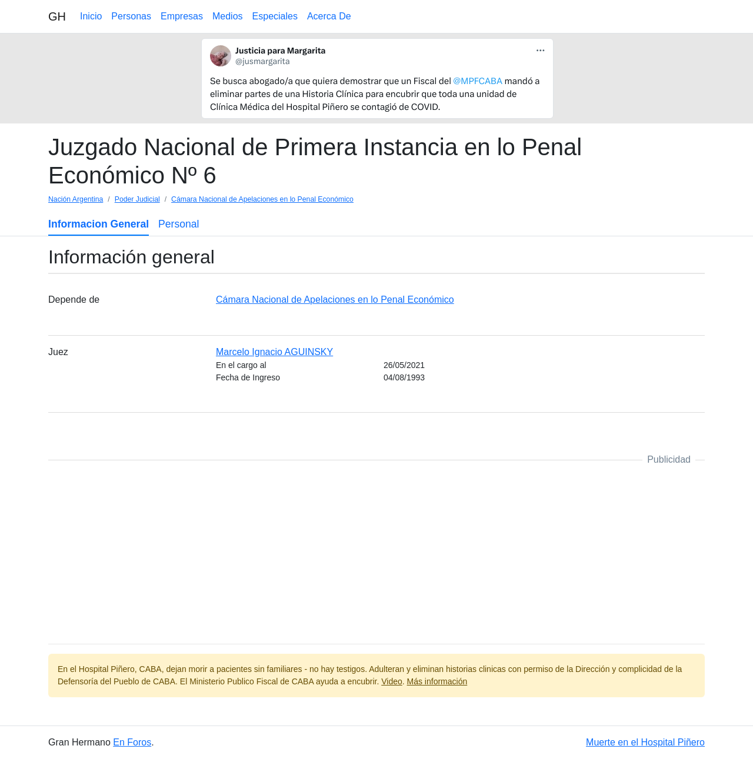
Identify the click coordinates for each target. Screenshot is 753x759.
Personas (131, 16)
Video (391, 681)
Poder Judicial (137, 199)
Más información (437, 681)
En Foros (132, 742)
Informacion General (98, 224)
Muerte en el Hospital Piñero (645, 742)
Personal (178, 224)
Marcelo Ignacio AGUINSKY (274, 352)
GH (57, 16)
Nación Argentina (75, 199)
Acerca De (329, 16)
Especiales (275, 16)
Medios (227, 16)
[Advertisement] (376, 552)
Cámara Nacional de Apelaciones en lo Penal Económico (262, 199)
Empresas (182, 16)
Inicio (91, 16)
